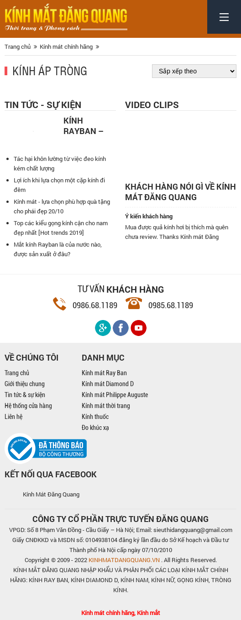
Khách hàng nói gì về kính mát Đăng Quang (180, 191)
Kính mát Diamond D (108, 384)
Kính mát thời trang (106, 405)
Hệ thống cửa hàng (28, 405)
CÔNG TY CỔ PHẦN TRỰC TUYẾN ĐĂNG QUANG (120, 518)
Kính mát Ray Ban (104, 373)
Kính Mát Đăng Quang (51, 494)
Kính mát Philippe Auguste (115, 394)
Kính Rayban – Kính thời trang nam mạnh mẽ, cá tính (87, 124)
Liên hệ (13, 416)
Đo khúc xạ (95, 427)
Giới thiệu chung (25, 384)
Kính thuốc (95, 416)
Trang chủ (17, 373)
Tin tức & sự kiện (25, 394)
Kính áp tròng (49, 70)
